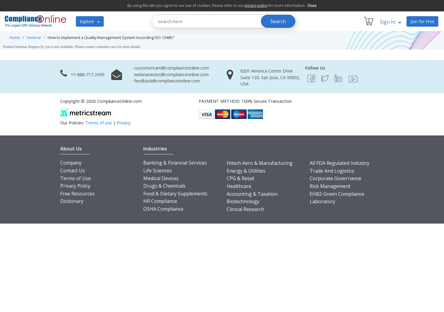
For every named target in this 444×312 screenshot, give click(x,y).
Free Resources (77, 193)
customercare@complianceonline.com (171, 68)
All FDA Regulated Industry (339, 163)
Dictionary (71, 201)
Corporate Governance (335, 178)
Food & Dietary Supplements (175, 193)
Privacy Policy (75, 186)
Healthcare (239, 186)
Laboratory (322, 201)
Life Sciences (157, 170)
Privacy (123, 123)
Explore (90, 21)
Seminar (33, 37)
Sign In (390, 22)
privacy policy (256, 5)
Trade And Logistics (332, 171)
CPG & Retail (240, 178)
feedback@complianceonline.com (167, 81)
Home (14, 37)
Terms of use (98, 123)
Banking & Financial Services (175, 162)
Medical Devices (161, 178)
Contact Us (72, 170)
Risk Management (330, 186)
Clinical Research (245, 209)
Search (278, 21)
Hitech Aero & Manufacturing (260, 163)
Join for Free (422, 21)
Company (71, 162)
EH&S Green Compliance (337, 194)
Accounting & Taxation (252, 194)
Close (312, 5)
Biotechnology (243, 201)
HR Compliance (160, 201)
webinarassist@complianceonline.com (171, 74)
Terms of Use (75, 178)
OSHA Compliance (163, 209)
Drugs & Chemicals (164, 186)
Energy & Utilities (246, 171)
